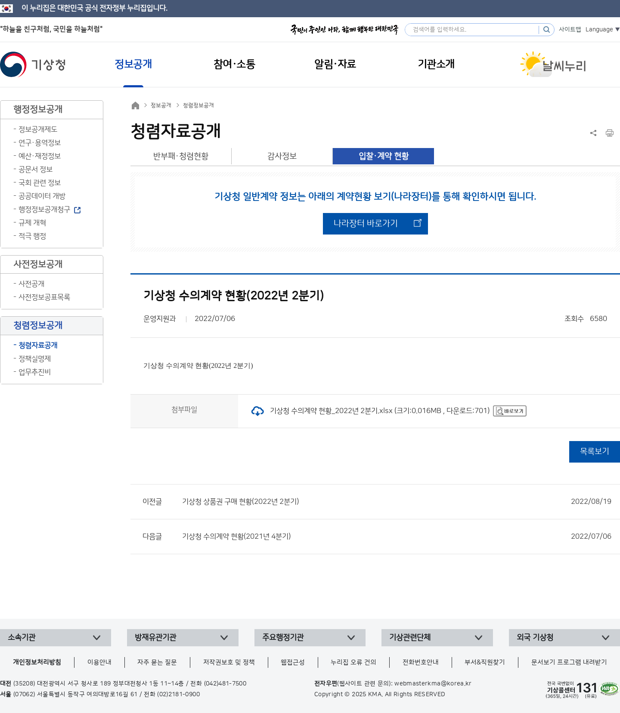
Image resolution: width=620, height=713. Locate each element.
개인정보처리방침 (37, 662)
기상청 (32, 64)
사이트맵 (570, 29)
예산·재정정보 (40, 156)
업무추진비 (35, 372)
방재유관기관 (155, 637)
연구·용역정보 (40, 143)
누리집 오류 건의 (353, 662)
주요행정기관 (283, 637)
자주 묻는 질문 (157, 662)
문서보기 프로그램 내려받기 (569, 662)
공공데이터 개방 (42, 196)
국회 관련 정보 (40, 183)
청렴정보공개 (198, 105)
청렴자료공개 (38, 345)
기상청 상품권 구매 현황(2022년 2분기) (396, 502)
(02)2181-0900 (178, 694)
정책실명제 (35, 359)
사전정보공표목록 (44, 297)
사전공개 (31, 284)
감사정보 (282, 156)
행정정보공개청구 (44, 209)
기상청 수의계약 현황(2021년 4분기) (396, 536)
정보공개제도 (38, 129)
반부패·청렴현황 (180, 156)
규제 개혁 (32, 223)
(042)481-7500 (225, 683)
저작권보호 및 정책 (229, 662)
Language (599, 29)
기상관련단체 (410, 637)
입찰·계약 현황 (384, 156)
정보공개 (161, 105)
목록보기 (594, 451)
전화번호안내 (421, 662)
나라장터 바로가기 (366, 223)
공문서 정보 (36, 169)
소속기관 (21, 637)
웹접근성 (293, 662)
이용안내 (99, 662)
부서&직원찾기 (485, 662)
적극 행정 (32, 236)
